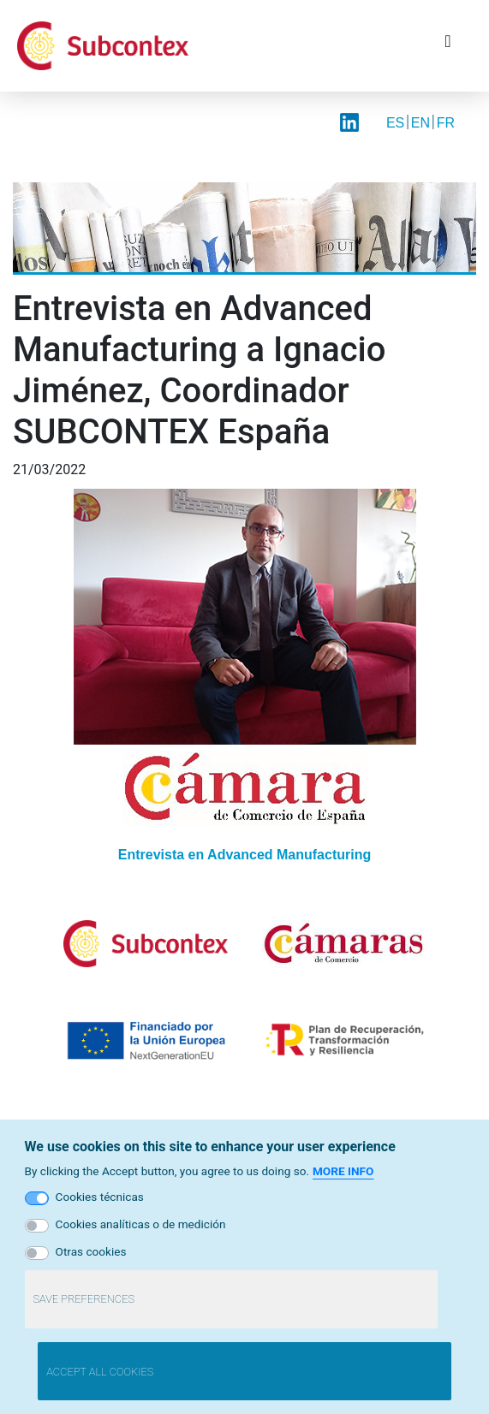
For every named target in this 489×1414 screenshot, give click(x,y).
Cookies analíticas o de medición (141, 1224)
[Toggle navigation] (448, 45)
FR (446, 123)
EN (420, 123)
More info (343, 1171)
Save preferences (83, 1298)
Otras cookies (91, 1251)
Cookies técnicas (100, 1196)
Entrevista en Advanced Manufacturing (244, 854)
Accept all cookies (99, 1371)
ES (395, 123)
